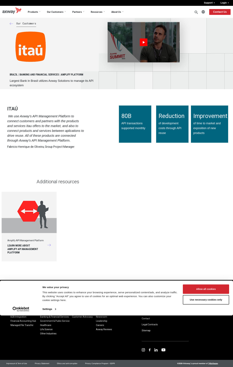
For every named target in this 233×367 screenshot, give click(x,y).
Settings (47, 360)
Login (225, 2)
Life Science (46, 329)
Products (33, 12)
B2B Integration (18, 316)
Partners (77, 12)
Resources (96, 12)
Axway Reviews (104, 329)
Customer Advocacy (82, 316)
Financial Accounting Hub (23, 321)
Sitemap (146, 330)
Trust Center (169, 306)
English (203, 12)
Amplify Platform (19, 312)
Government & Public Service (55, 321)
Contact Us (220, 11)
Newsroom (101, 316)
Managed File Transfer (22, 325)
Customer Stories (81, 312)
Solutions (45, 307)
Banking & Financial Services (54, 316)
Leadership (101, 321)
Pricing (118, 307)
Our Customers (55, 12)
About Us (116, 12)
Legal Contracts (150, 324)
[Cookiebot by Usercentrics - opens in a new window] (21, 360)
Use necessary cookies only (206, 351)
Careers (100, 325)
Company (101, 307)
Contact (146, 318)
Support (209, 2)
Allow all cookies (206, 340)
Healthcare (45, 325)
